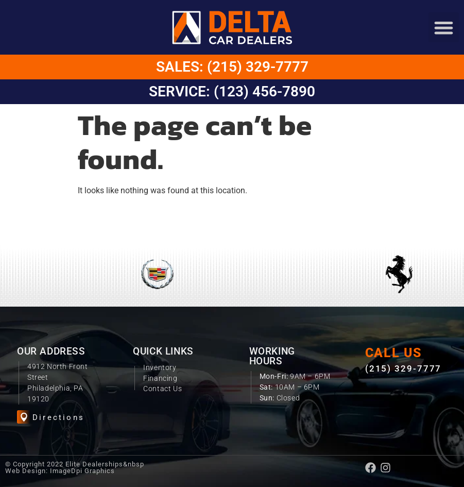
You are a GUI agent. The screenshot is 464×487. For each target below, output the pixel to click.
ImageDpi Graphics (82, 471)
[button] (443, 27)
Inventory (159, 367)
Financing (160, 378)
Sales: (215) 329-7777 (232, 66)
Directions (58, 417)
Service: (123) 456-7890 (232, 91)
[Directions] (24, 417)
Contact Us (162, 388)
